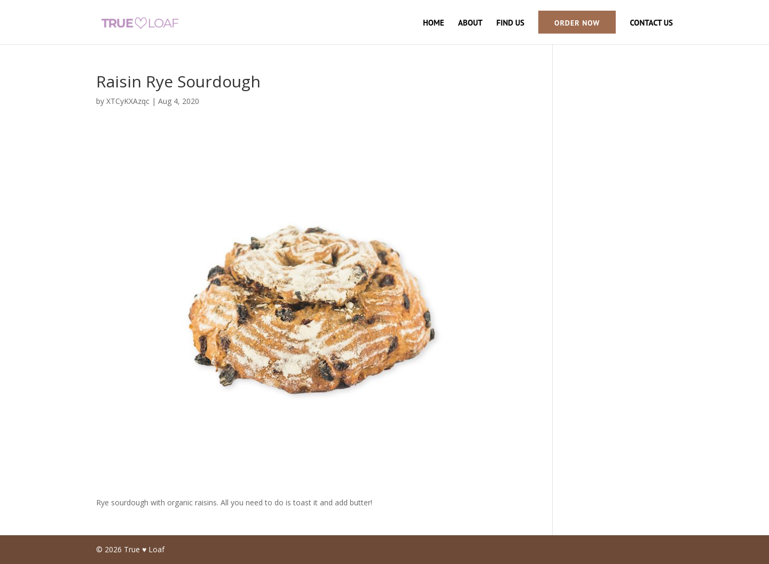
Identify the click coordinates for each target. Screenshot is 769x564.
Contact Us (651, 23)
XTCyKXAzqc (128, 101)
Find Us (510, 23)
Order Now (577, 23)
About (470, 23)
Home (433, 23)
